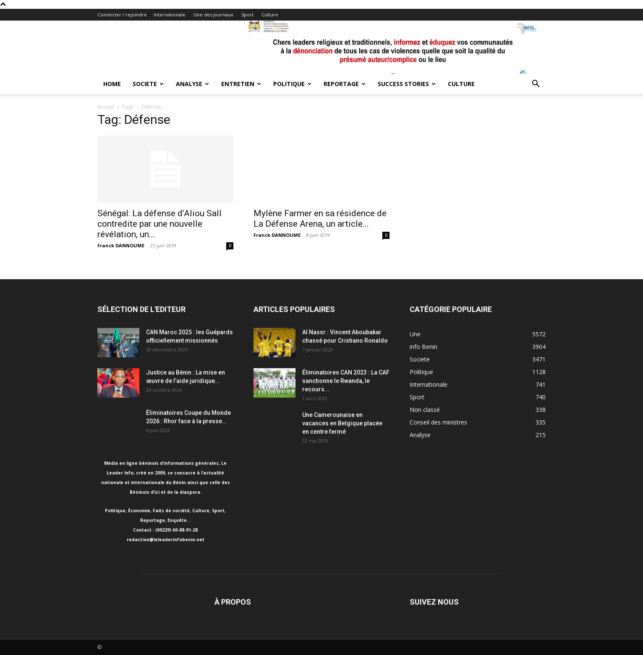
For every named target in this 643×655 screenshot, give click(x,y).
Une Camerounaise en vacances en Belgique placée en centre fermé (342, 423)
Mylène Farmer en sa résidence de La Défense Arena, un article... (320, 218)
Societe (148, 84)
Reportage (345, 84)
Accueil (105, 106)
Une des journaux (213, 14)
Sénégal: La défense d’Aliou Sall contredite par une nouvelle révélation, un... (159, 223)
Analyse (192, 84)
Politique (292, 84)
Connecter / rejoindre (122, 14)
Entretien (241, 84)
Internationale (170, 14)
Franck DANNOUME (120, 245)
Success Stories (407, 84)
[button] (535, 85)
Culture (269, 14)
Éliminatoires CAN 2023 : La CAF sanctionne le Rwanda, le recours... (345, 381)
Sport (247, 14)
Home (112, 84)
